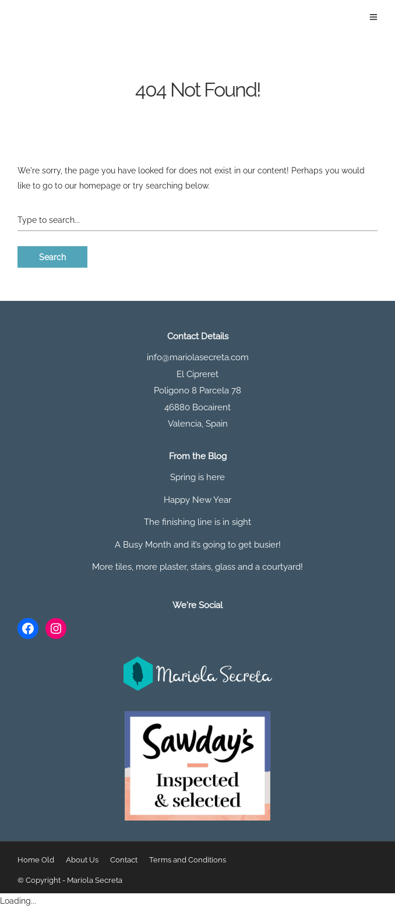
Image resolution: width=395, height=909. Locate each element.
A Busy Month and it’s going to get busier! (198, 544)
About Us (82, 859)
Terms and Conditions (187, 859)
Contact (123, 859)
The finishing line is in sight (197, 522)
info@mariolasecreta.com (198, 357)
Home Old (35, 859)
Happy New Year (197, 500)
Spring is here (197, 477)
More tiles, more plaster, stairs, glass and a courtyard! (197, 567)
